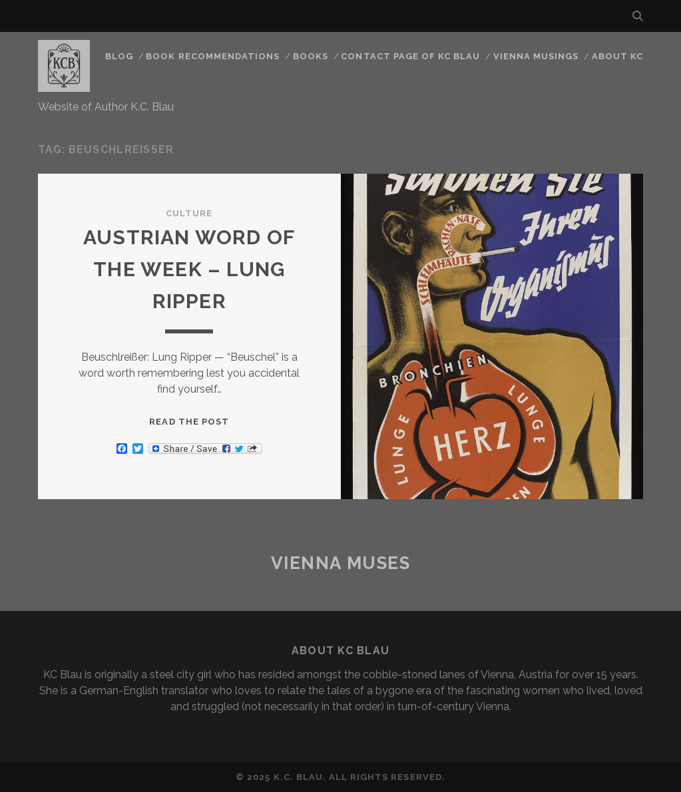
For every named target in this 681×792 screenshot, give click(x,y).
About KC (617, 56)
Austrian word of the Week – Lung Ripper (189, 269)
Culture (189, 213)
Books (310, 56)
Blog (119, 56)
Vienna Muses (341, 563)
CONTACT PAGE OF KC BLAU (410, 56)
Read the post (189, 422)
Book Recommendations (213, 56)
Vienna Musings (536, 56)
